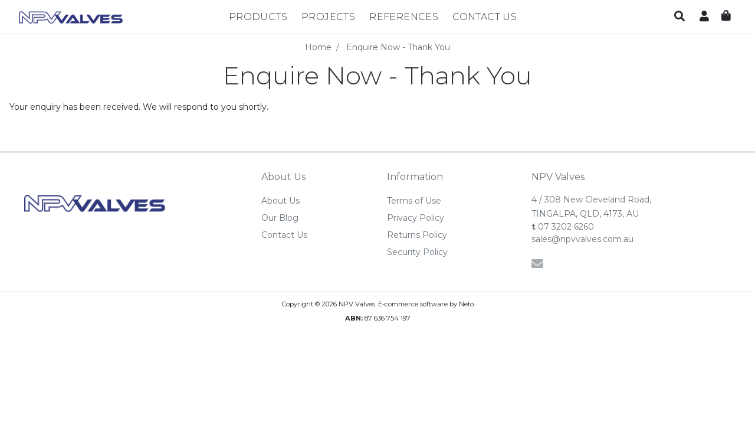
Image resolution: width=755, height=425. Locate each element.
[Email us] (537, 264)
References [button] (403, 16)
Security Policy (417, 252)
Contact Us (484, 16)
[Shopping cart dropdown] (726, 16)
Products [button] (258, 16)
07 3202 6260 (562, 226)
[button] (679, 17)
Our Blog (279, 217)
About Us (280, 200)
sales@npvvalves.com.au (582, 239)
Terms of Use (414, 200)
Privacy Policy (415, 217)
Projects (328, 16)
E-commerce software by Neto (426, 304)
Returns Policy (417, 235)
